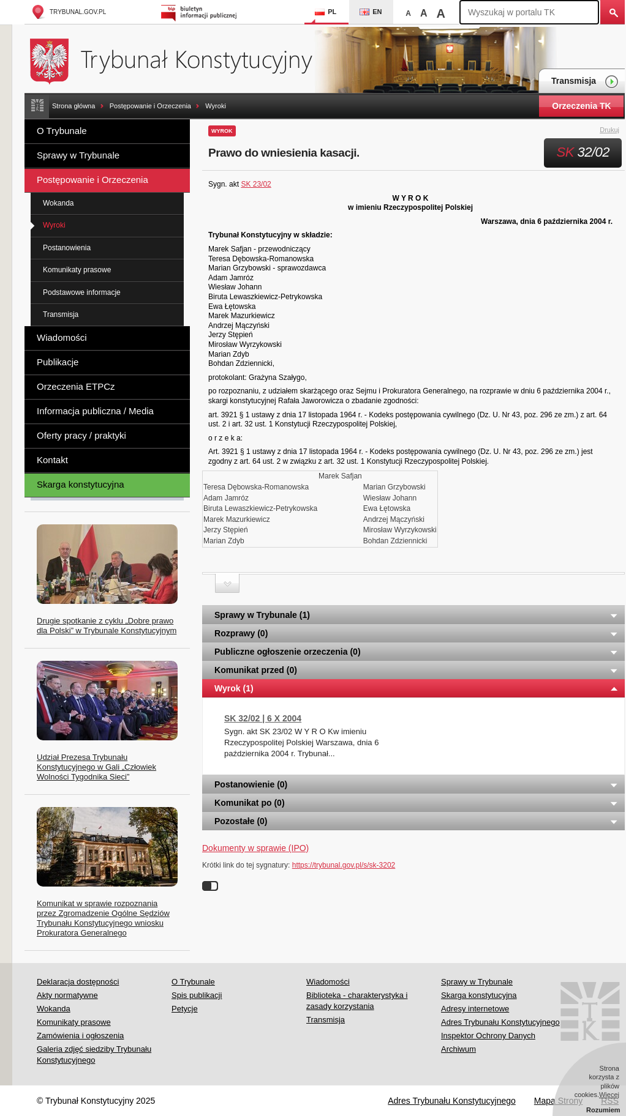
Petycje (185, 1008)
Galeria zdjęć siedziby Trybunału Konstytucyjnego (94, 1054)
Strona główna (73, 106)
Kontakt (52, 460)
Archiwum (458, 1049)
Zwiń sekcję (227, 583)
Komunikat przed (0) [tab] (416, 670)
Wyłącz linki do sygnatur (210, 886)
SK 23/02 (256, 184)
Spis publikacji (197, 995)
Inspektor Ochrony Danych (488, 1035)
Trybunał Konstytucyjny (178, 59)
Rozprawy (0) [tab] (416, 633)
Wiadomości (62, 337)
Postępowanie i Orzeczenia (150, 106)
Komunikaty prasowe (77, 270)
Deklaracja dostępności (78, 981)
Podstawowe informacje (82, 292)
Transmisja (585, 81)
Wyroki (215, 106)
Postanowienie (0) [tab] (416, 784)
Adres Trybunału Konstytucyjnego (500, 1022)
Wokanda (58, 203)
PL (325, 11)
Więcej (609, 1094)
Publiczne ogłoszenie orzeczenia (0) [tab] (416, 652)
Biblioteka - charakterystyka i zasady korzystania (356, 1001)
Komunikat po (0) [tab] (416, 803)
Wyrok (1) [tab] (416, 688)
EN (371, 11)
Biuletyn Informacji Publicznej (200, 12)
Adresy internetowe (475, 1008)
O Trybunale (62, 130)
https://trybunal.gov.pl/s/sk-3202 (344, 865)
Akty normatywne (67, 995)
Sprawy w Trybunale (78, 155)
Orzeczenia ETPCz (76, 386)
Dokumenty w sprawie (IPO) (255, 848)
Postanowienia (67, 248)
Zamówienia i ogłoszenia (80, 1035)
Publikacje (57, 362)
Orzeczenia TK (581, 106)
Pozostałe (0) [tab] (416, 821)
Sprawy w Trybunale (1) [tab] (416, 615)
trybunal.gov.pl (68, 12)
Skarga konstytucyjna (80, 484)
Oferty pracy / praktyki (81, 435)
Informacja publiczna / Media (95, 411)
